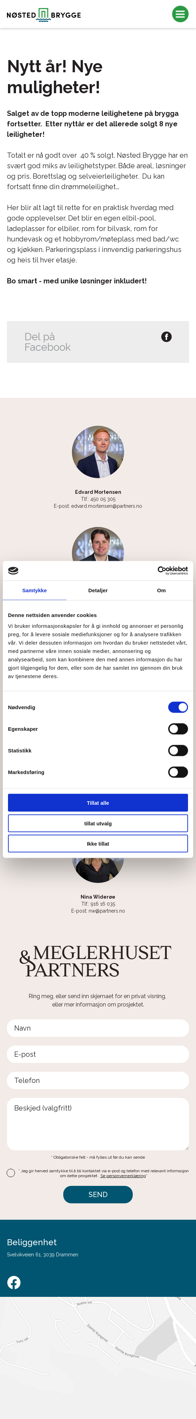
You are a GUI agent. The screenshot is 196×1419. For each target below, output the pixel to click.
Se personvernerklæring (123, 1175)
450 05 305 (102, 499)
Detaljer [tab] (98, 590)
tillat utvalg (98, 823)
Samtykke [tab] (34, 590)
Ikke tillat (98, 844)
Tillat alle (98, 803)
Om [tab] (161, 590)
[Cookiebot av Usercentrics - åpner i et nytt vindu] (157, 570)
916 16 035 (103, 904)
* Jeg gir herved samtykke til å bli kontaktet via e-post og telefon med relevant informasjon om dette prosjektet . (103, 1173)
